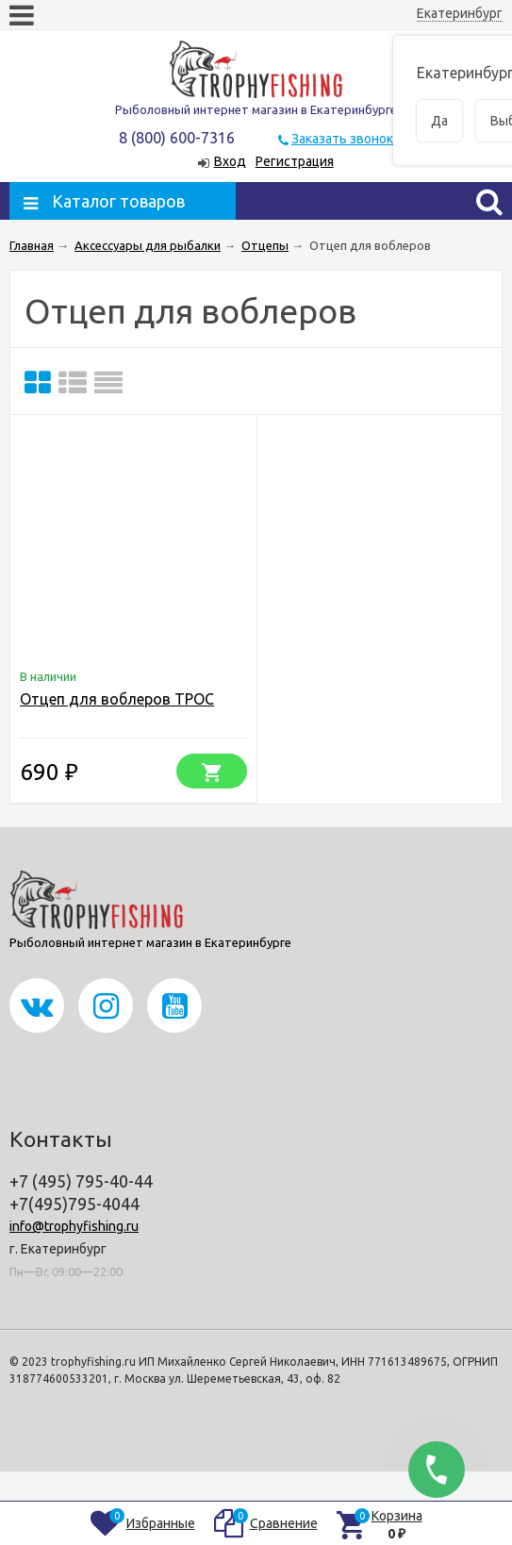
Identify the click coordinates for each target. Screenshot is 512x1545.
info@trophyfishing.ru (74, 1226)
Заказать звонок (342, 138)
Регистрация (295, 161)
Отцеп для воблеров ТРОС (117, 698)
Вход (230, 161)
